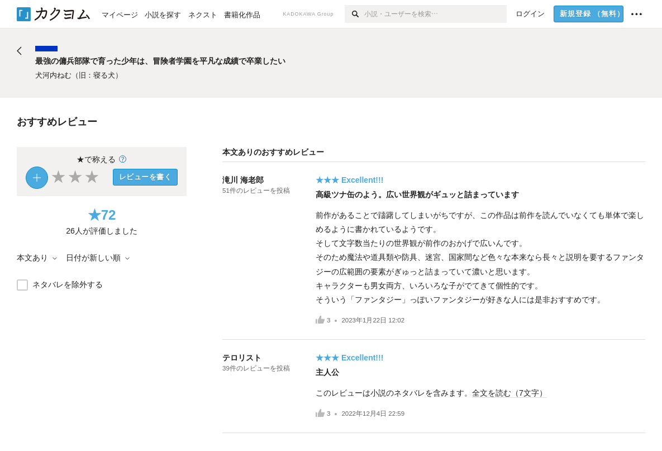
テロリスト (241, 357)
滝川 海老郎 (243, 179)
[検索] (354, 14)
